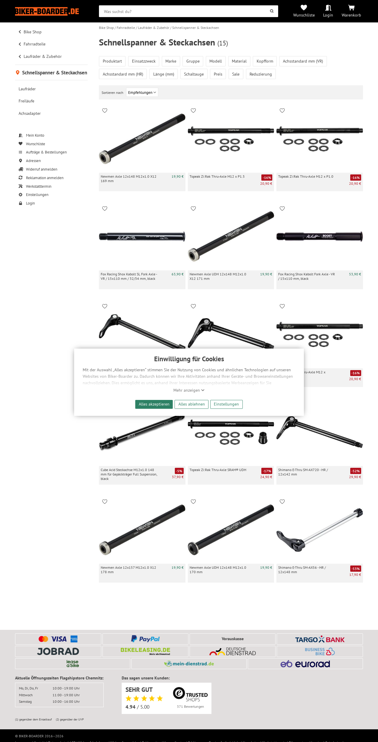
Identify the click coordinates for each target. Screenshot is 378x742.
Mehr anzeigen (189, 390)
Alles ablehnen (191, 404)
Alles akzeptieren (154, 404)
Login (328, 15)
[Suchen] (271, 11)
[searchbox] (188, 11)
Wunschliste (304, 15)
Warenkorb (351, 15)
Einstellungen (226, 404)
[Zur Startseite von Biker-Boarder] (51, 11)
